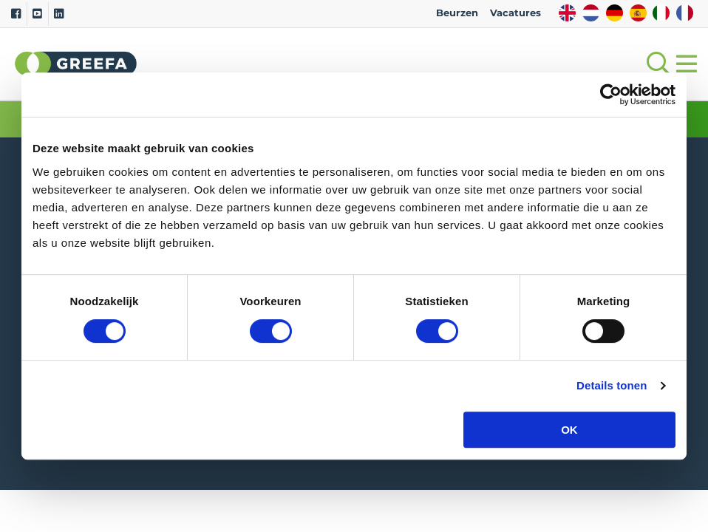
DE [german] (614, 12)
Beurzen (457, 12)
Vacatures (515, 12)
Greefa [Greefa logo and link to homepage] (76, 63)
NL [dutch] (590, 12)
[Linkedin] (59, 14)
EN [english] (567, 12)
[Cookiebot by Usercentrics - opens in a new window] (610, 94)
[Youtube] (37, 14)
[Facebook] (16, 14)
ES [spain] (638, 12)
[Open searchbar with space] (655, 64)
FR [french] (684, 12)
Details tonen (611, 385)
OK (569, 429)
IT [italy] (661, 12)
